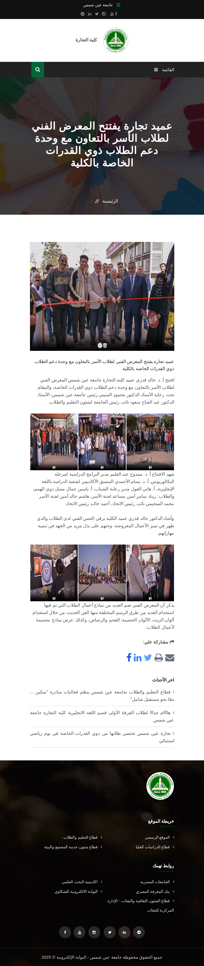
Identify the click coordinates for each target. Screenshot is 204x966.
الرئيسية (110, 201)
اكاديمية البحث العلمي (82, 881)
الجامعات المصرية (157, 881)
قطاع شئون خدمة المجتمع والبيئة (73, 847)
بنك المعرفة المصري (155, 891)
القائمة (164, 69)
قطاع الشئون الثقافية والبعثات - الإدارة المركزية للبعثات (141, 905)
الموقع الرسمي (159, 837)
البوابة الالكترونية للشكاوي (78, 891)
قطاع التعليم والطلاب (82, 837)
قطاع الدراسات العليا (155, 847)
